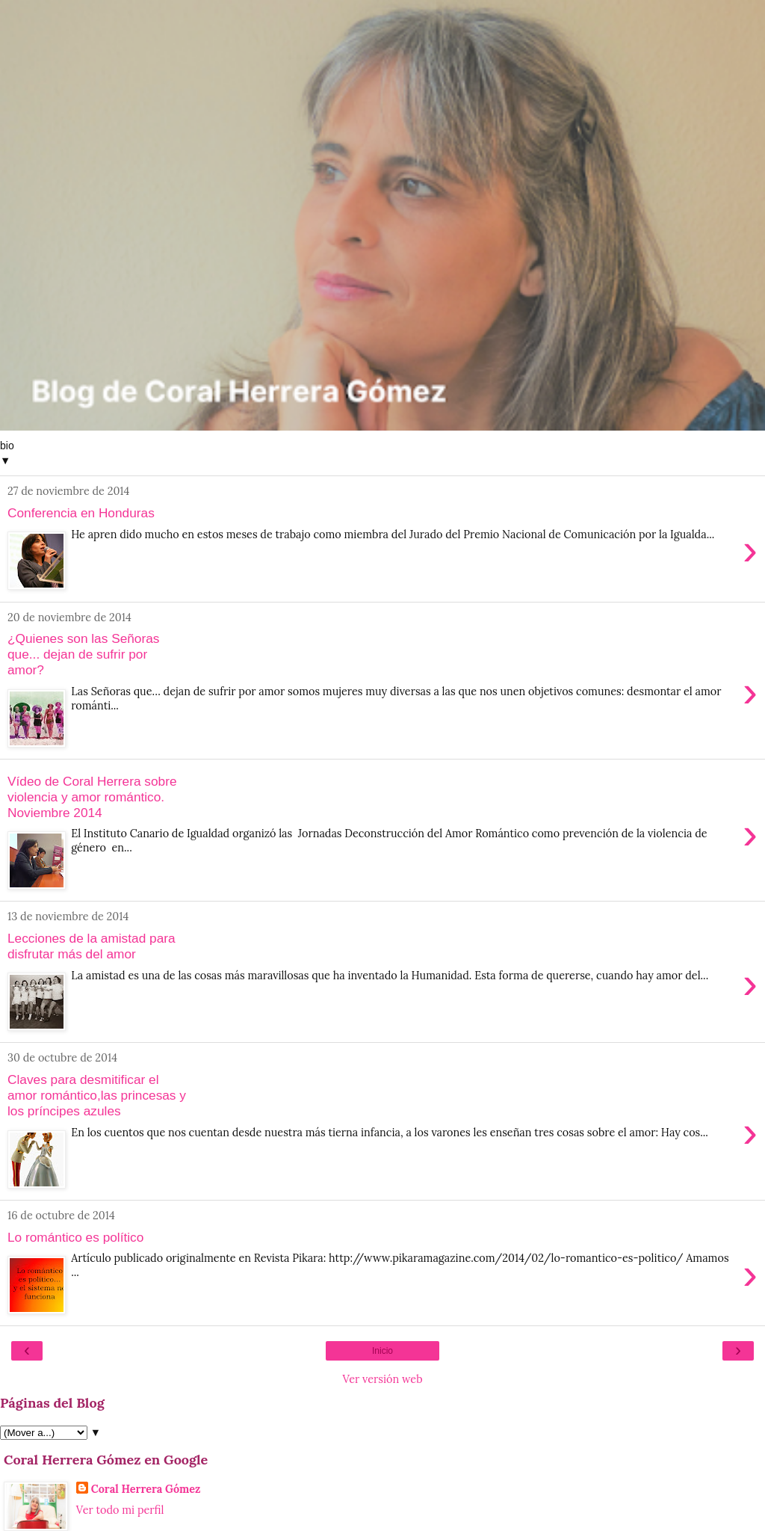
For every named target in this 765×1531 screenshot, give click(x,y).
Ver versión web (382, 1379)
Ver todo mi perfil (120, 1510)
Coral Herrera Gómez (146, 1489)
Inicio (382, 1351)
